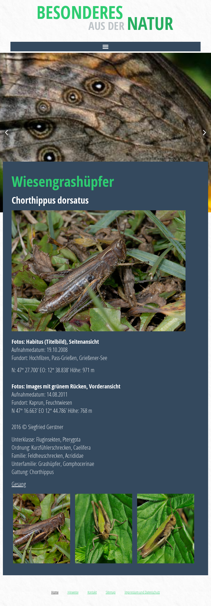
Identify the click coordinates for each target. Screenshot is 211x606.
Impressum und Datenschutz (142, 592)
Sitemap (111, 592)
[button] (105, 46)
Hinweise (73, 592)
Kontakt (92, 592)
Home (55, 592)
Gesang (19, 484)
